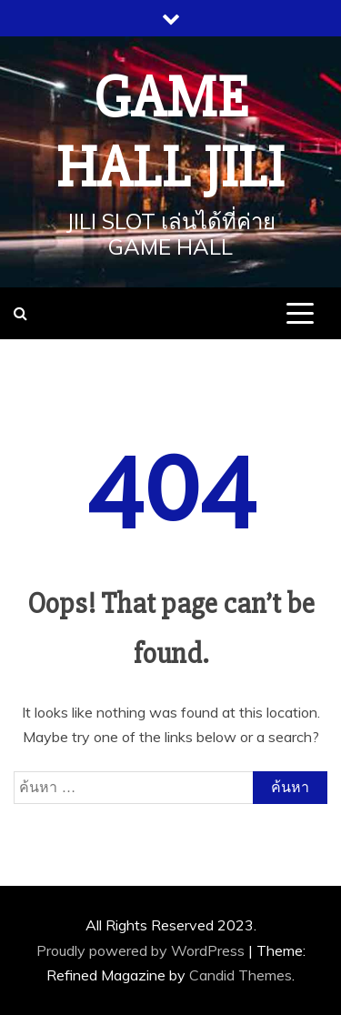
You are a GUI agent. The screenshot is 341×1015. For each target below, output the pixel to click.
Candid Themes (240, 975)
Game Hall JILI (170, 133)
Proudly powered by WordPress (142, 950)
